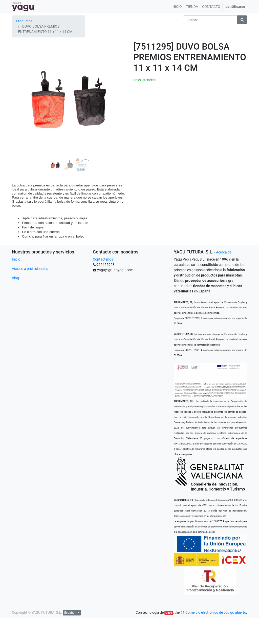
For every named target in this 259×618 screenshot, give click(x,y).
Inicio (16, 259)
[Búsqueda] (242, 19)
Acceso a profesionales (30, 269)
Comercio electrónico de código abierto (215, 612)
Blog (15, 278)
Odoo (168, 612)
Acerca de (223, 252)
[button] (20, 92)
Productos (24, 21)
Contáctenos (103, 259)
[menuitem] (176, 6)
